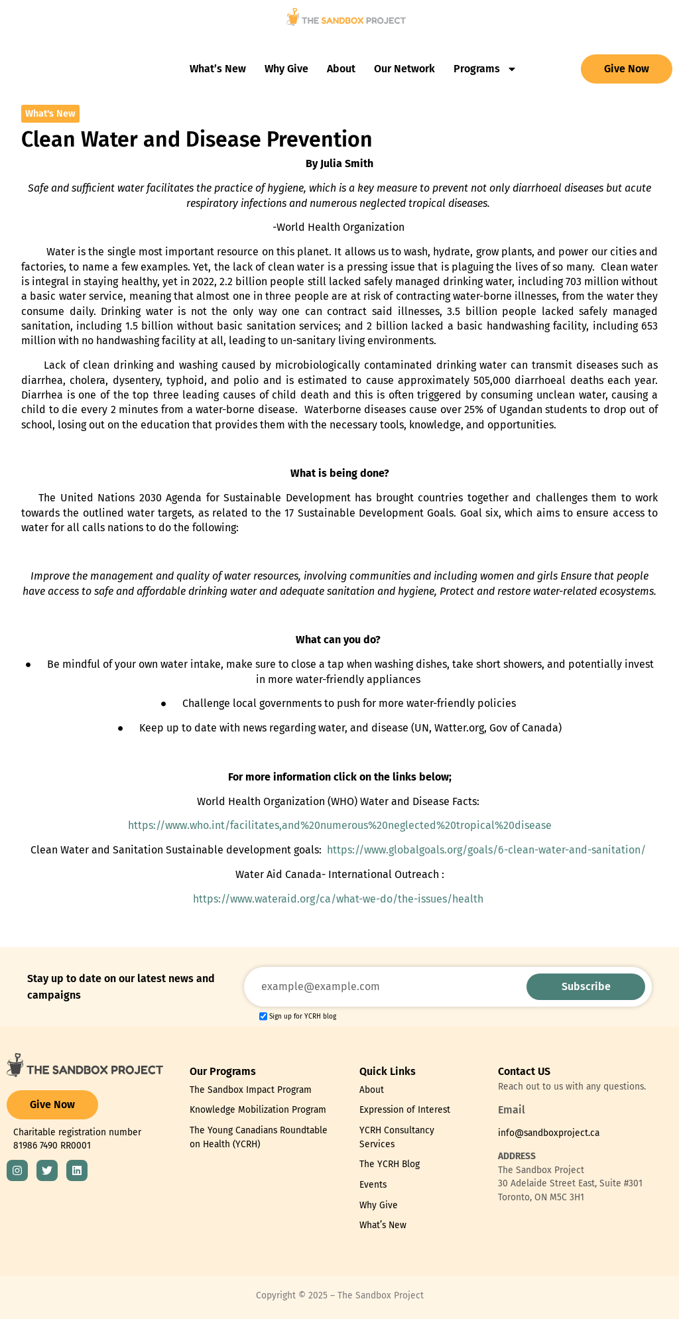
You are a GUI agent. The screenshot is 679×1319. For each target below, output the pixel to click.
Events (373, 1184)
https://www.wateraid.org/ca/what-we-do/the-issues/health (338, 899)
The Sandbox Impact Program (251, 1090)
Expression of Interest (404, 1109)
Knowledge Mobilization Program (258, 1109)
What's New (50, 113)
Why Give (286, 68)
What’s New (218, 68)
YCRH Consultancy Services (396, 1137)
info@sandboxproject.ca (548, 1133)
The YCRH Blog (389, 1164)
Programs (485, 69)
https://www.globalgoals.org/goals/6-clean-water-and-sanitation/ (486, 850)
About (341, 68)
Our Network (404, 68)
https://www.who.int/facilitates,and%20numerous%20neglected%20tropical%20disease (340, 825)
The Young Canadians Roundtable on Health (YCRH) (259, 1137)
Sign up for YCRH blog (302, 1017)
